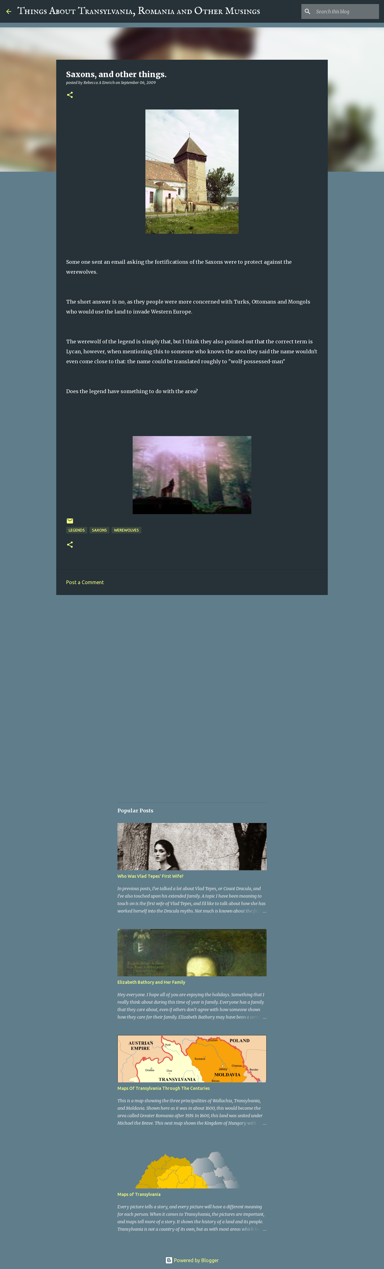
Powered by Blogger (192, 1260)
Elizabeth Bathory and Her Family (151, 982)
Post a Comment (85, 582)
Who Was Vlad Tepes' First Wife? (150, 876)
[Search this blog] (346, 11)
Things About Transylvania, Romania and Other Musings (138, 11)
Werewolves (126, 530)
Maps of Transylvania (139, 1194)
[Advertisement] (192, 647)
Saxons (99, 530)
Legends (77, 530)
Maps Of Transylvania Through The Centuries (163, 1088)
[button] (70, 95)
